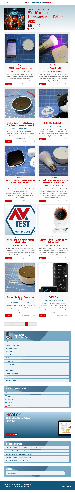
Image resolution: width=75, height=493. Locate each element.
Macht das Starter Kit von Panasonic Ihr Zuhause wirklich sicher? (20, 184)
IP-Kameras (53, 239)
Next (34, 326)
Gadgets (20, 67)
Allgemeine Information (20, 239)
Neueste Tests (10, 367)
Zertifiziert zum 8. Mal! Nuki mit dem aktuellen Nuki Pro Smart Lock (25, 450)
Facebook (10, 402)
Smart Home (53, 67)
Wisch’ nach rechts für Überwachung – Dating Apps (21, 453)
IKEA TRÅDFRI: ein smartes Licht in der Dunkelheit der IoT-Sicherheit (53, 184)
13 (23, 326)
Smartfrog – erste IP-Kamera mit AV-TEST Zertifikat (53, 243)
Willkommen (9, 379)
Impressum (17, 487)
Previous (9, 326)
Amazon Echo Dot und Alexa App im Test (20, 301)
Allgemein (9, 345)
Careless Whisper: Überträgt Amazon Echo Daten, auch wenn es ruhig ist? (20, 127)
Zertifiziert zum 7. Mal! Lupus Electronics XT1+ (19, 456)
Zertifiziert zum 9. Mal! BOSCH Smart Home (18, 460)
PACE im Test (53, 300)
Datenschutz (27, 487)
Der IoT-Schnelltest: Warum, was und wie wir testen (20, 243)
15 (29, 326)
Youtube (10, 408)
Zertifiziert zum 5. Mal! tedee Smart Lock (17, 463)
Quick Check (9, 370)
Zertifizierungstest (11, 383)
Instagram (10, 399)
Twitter (9, 395)
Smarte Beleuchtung (12, 376)
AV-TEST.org (7, 487)
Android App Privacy (12, 351)
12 (20, 326)
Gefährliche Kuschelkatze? (53, 126)
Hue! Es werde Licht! (53, 71)
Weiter (8, 87)
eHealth (8, 357)
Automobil (53, 296)
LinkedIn (10, 405)
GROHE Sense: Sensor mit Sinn (20, 71)
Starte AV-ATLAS (12, 437)
